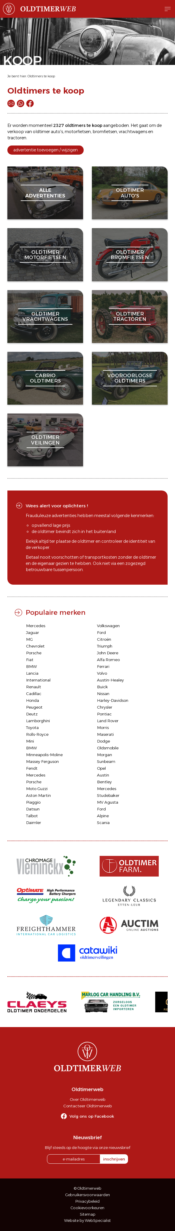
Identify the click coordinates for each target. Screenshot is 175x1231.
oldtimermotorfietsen (45, 254)
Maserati (105, 734)
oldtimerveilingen (45, 439)
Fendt (32, 768)
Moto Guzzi (37, 788)
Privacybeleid (87, 1201)
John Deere (107, 652)
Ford (101, 632)
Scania (103, 822)
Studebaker (108, 795)
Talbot (32, 815)
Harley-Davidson (112, 700)
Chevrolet (35, 646)
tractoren (16, 137)
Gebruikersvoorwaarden (87, 1195)
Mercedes (35, 625)
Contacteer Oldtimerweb (87, 1106)
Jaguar (32, 632)
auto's (57, 131)
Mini (30, 741)
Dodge (103, 741)
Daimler (33, 822)
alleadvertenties (45, 192)
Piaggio (33, 802)
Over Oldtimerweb (87, 1099)
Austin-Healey (110, 680)
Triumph (104, 646)
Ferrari (103, 666)
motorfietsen (78, 131)
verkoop (15, 131)
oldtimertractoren (129, 316)
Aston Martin (38, 795)
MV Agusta (107, 802)
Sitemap (87, 1214)
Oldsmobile (108, 748)
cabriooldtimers (45, 378)
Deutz (32, 714)
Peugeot (34, 707)
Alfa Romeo (108, 659)
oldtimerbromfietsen (130, 254)
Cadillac (33, 693)
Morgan (104, 754)
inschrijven (114, 1159)
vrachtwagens (133, 131)
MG (29, 639)
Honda (32, 700)
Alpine (103, 815)
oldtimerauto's (130, 192)
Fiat (29, 659)
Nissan (103, 693)
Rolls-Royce (37, 734)
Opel (101, 768)
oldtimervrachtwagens (45, 316)
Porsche (33, 652)
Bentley (104, 781)
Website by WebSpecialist (87, 1220)
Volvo (102, 673)
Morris (103, 727)
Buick (102, 686)
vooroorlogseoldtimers (130, 378)
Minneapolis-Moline (44, 754)
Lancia (32, 673)
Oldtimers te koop (41, 76)
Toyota (32, 727)
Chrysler (104, 707)
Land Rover (108, 720)
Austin (103, 775)
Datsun (33, 809)
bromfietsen (105, 131)
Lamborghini (38, 720)
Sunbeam (106, 761)
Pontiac (104, 714)
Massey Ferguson (42, 761)
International (38, 680)
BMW (31, 666)
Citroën (104, 639)
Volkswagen (108, 625)
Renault (33, 686)
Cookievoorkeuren (87, 1208)
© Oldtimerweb (87, 1188)
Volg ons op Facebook (91, 1116)
